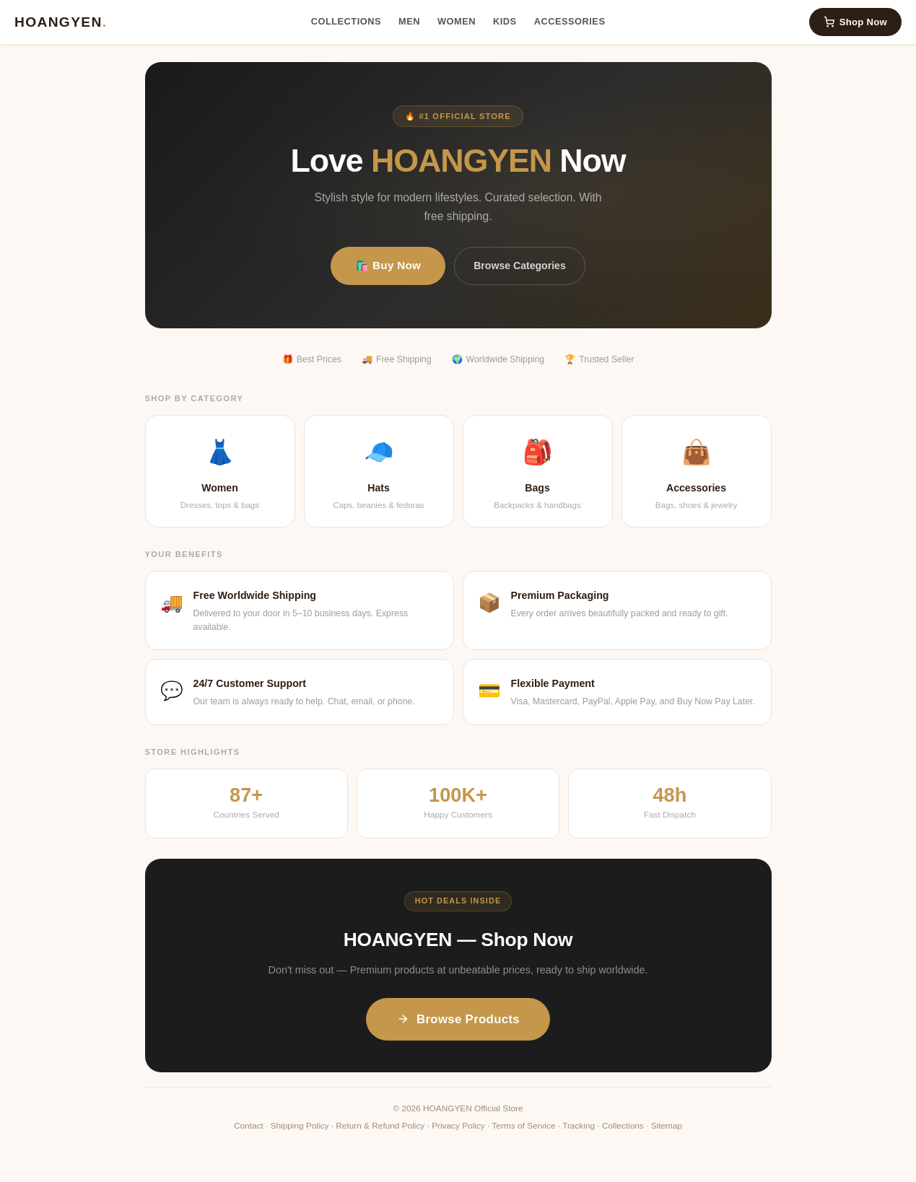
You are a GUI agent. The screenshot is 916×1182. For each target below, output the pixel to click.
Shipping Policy (300, 1126)
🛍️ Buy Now (388, 265)
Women (456, 21)
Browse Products (458, 1019)
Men (409, 21)
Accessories (570, 21)
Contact (248, 1126)
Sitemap (666, 1126)
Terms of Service (523, 1126)
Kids (505, 21)
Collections (346, 21)
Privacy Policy (458, 1126)
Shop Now (855, 22)
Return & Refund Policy (380, 1126)
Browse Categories (520, 265)
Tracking (578, 1126)
